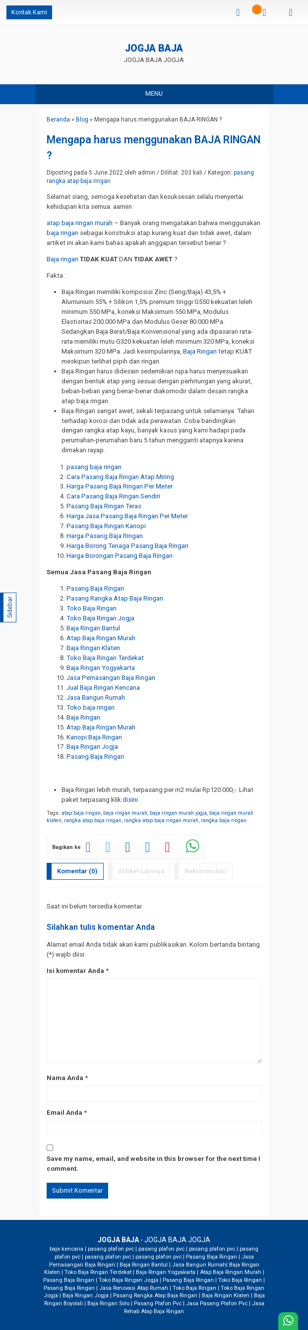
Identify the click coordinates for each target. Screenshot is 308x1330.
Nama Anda (65, 1078)
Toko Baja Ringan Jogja (128, 1280)
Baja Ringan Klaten (225, 1295)
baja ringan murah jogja (178, 813)
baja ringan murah (125, 813)
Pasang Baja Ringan (211, 1257)
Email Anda (64, 1112)
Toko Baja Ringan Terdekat (97, 1272)
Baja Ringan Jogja (85, 1295)
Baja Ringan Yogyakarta (165, 1272)
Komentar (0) (77, 871)
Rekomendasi (206, 871)
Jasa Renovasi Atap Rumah (133, 1288)
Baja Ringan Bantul (144, 1265)
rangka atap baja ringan (93, 820)
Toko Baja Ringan (240, 1280)
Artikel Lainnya (141, 871)
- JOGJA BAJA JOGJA (154, 1240)
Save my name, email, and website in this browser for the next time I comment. (153, 1163)
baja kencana (66, 1249)
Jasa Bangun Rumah (199, 1265)
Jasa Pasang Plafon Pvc (216, 1303)
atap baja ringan (81, 813)
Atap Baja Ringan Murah (230, 1272)
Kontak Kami (29, 12)
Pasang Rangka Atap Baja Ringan (155, 1295)
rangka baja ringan (223, 820)
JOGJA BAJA (154, 49)
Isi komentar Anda (75, 970)
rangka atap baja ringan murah (161, 820)
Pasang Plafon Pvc (158, 1303)
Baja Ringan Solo (108, 1303)
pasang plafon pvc (111, 1249)
